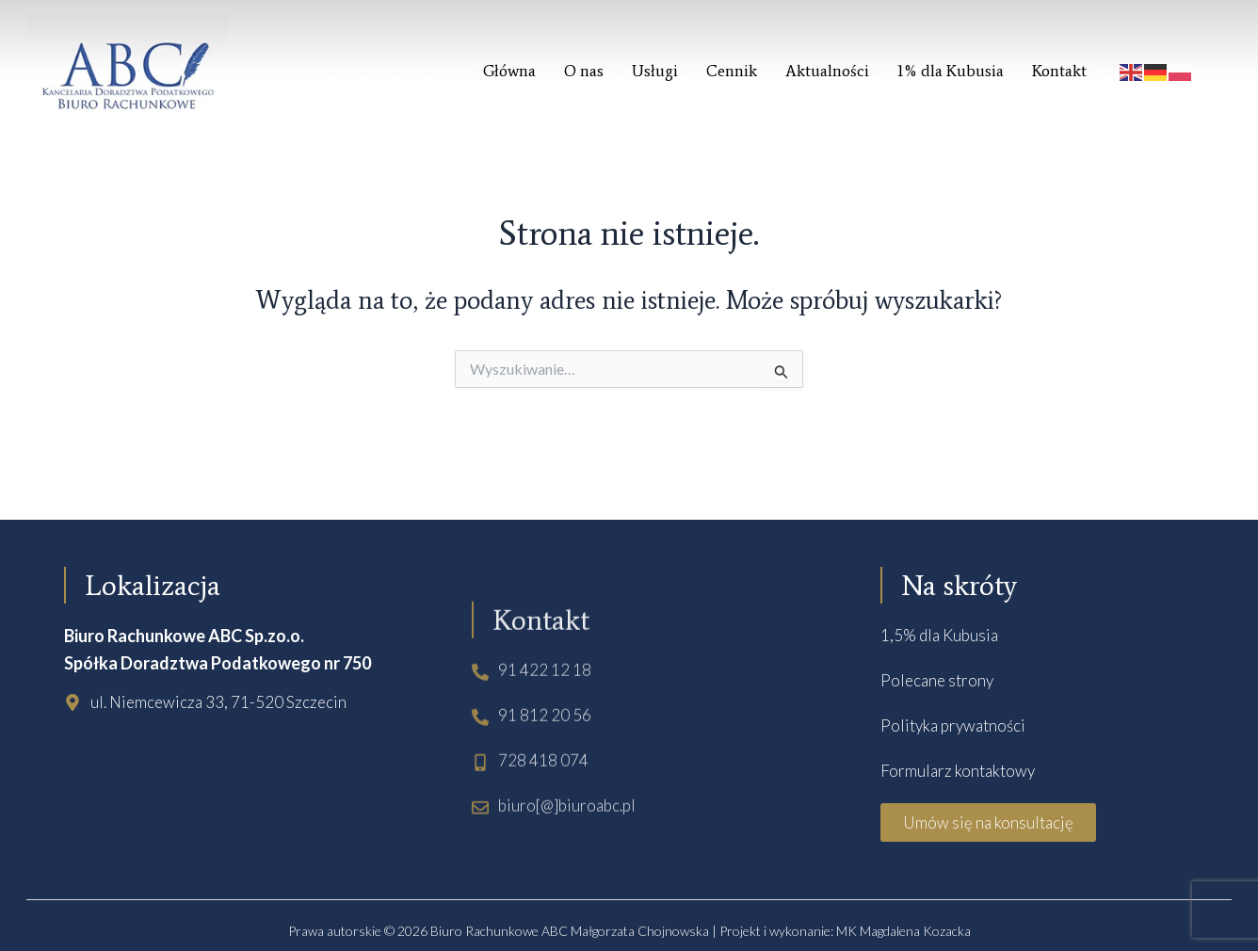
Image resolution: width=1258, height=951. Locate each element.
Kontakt (1059, 70)
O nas (584, 70)
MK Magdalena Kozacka (903, 931)
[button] (988, 822)
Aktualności (827, 70)
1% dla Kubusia (950, 70)
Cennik (731, 70)
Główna (509, 70)
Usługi (655, 70)
